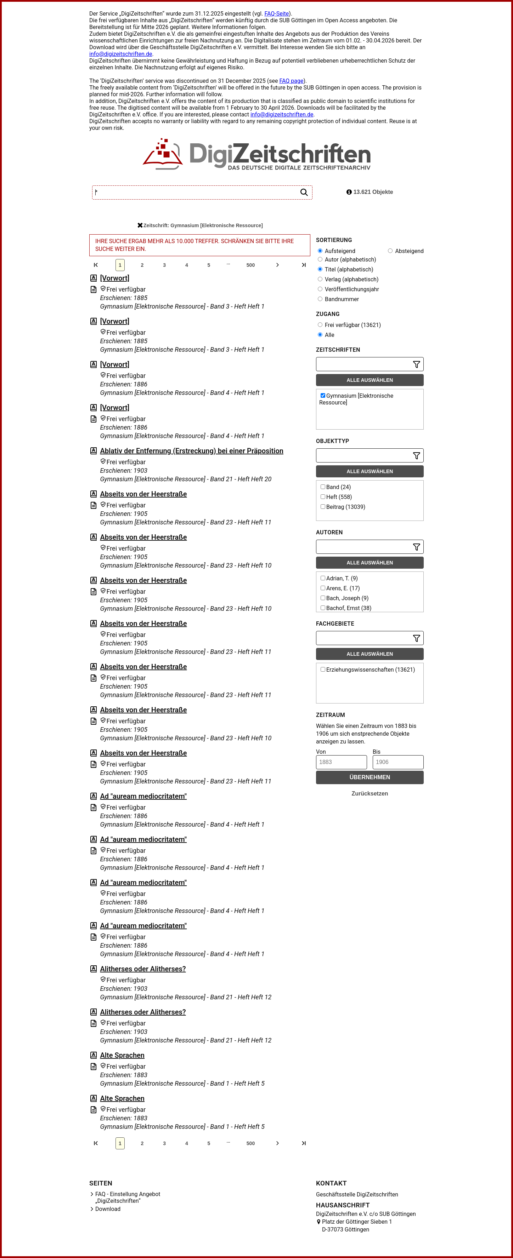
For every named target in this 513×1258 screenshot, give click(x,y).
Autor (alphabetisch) (347, 259)
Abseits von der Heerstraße (143, 494)
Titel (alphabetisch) (345, 269)
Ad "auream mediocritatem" (143, 796)
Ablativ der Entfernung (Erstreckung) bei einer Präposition (191, 451)
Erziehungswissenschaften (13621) (368, 669)
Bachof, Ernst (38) (346, 608)
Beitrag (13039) (343, 507)
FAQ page (291, 80)
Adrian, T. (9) (339, 578)
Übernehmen (370, 777)
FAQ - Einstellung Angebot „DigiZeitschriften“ (127, 1197)
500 (251, 265)
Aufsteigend (336, 251)
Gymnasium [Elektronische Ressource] (356, 399)
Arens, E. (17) (340, 588)
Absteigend (406, 251)
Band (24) (336, 487)
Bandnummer (338, 299)
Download (107, 1209)
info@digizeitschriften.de (120, 54)
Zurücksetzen (369, 794)
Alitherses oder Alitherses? (143, 969)
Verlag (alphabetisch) (348, 279)
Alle (326, 335)
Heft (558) (336, 497)
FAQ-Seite (276, 13)
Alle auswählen (370, 380)
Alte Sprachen (122, 1055)
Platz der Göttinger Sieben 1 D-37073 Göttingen (357, 1225)
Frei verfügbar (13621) (349, 325)
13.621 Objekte (369, 192)
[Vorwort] (114, 278)
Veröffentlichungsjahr (348, 289)
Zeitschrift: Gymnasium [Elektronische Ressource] (200, 225)
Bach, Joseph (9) (344, 598)
